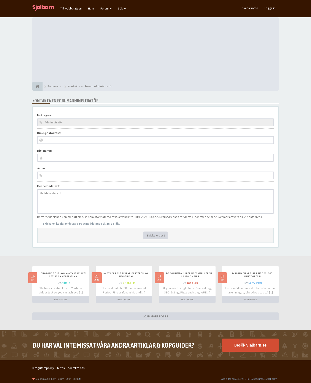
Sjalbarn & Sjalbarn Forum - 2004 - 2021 (56, 378)
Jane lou (192, 283)
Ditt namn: (44, 151)
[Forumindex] (37, 86)
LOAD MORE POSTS (155, 316)
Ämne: (41, 168)
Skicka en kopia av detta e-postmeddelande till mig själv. (81, 223)
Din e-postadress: (49, 133)
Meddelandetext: (48, 186)
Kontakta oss (76, 368)
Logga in (270, 8)
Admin (66, 283)
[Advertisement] (155, 49)
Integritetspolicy (43, 368)
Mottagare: (44, 115)
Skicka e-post (155, 235)
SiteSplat (129, 283)
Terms (61, 368)
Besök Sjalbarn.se (250, 345)
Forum (105, 8)
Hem (91, 8)
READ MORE (60, 299)
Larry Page (255, 283)
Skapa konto (250, 8)
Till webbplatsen (71, 8)
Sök (122, 8)
